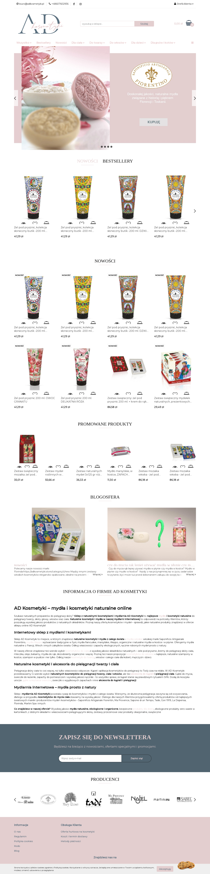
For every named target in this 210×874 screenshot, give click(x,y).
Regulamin (20, 836)
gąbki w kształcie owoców (36, 680)
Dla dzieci (138, 42)
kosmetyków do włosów (140, 654)
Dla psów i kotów (163, 42)
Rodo (17, 846)
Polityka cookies (23, 841)
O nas (17, 831)
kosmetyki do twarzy (83, 657)
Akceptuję (165, 868)
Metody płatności (71, 841)
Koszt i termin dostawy (74, 836)
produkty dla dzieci (143, 708)
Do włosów (118, 42)
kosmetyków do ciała (77, 651)
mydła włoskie (134, 639)
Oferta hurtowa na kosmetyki (78, 831)
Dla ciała (78, 42)
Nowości (61, 42)
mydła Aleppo (34, 642)
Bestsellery (43, 42)
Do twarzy (97, 42)
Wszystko (24, 42)
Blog (16, 850)
